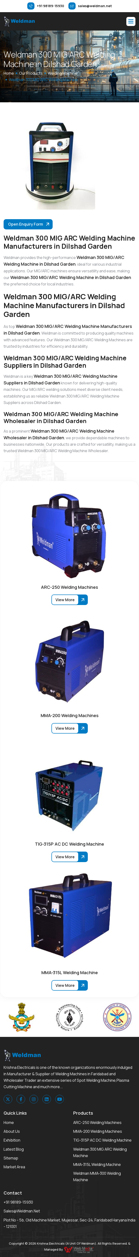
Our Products (31, 73)
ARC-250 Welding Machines (97, 1122)
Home (9, 1122)
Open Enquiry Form (25, 224)
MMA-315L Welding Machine (97, 1164)
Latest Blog (14, 1149)
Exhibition (12, 1140)
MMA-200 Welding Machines (97, 1131)
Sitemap (11, 1158)
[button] (130, 21)
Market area (14, 1166)
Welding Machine (62, 73)
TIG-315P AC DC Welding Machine (102, 1140)
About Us (12, 1131)
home (9, 73)
